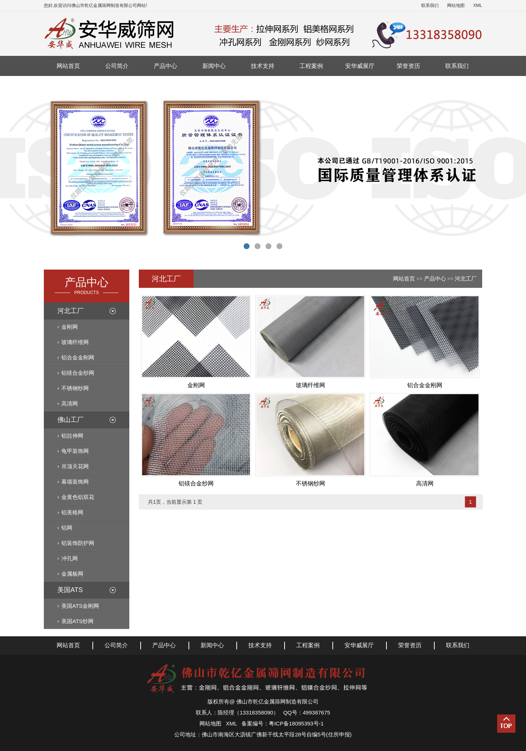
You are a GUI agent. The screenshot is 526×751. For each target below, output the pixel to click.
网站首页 (68, 66)
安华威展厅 (359, 66)
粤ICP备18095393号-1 (296, 723)
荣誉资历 (408, 66)
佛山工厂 (70, 419)
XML (477, 5)
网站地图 (456, 5)
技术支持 (262, 66)
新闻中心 (214, 66)
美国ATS (70, 590)
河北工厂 (70, 310)
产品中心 (165, 66)
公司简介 (117, 66)
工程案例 (311, 66)
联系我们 (430, 5)
